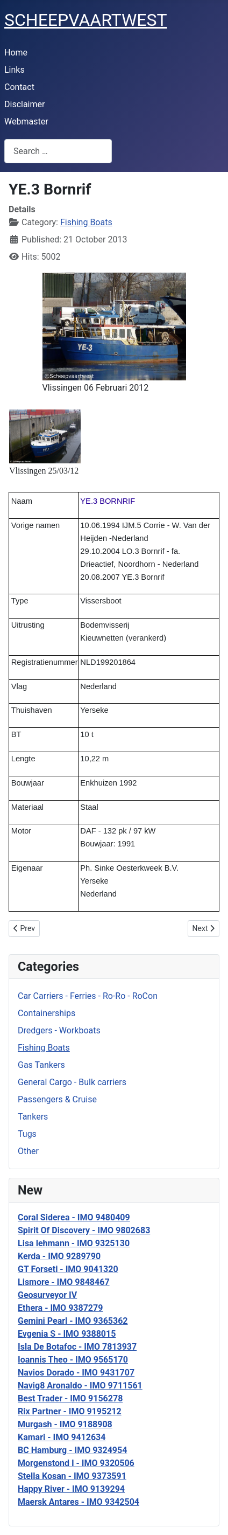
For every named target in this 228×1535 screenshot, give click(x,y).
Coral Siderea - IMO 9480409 (74, 1217)
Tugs (27, 1134)
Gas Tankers (41, 1065)
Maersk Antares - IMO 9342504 (78, 1502)
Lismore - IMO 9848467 (64, 1282)
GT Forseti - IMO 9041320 (68, 1269)
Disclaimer (24, 104)
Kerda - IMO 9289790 (59, 1256)
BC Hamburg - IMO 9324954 (72, 1450)
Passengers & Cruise (57, 1099)
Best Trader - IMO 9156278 (70, 1398)
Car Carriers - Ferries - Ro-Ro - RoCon (88, 996)
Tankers (33, 1117)
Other (28, 1151)
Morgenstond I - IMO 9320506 (76, 1463)
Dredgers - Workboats (59, 1030)
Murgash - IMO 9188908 (65, 1424)
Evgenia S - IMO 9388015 (67, 1334)
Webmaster (26, 121)
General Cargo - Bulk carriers (72, 1082)
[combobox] (58, 151)
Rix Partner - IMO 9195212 (70, 1411)
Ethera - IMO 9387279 (60, 1308)
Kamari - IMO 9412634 (61, 1437)
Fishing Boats (44, 1048)
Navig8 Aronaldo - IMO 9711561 (80, 1385)
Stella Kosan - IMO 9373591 (72, 1476)
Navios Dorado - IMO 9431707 (76, 1372)
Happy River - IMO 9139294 (71, 1489)
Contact (19, 87)
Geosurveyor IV (47, 1295)
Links (14, 70)
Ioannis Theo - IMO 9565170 (73, 1360)
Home (15, 52)
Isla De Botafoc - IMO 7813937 (77, 1347)
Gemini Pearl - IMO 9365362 (73, 1321)
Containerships (46, 1013)
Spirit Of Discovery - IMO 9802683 (84, 1230)
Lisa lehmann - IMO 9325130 (74, 1243)
